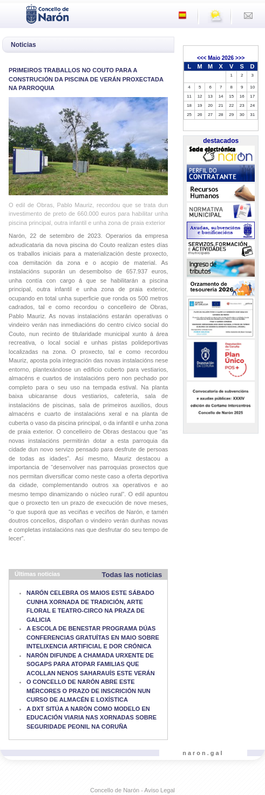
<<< (202, 58)
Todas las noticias (132, 575)
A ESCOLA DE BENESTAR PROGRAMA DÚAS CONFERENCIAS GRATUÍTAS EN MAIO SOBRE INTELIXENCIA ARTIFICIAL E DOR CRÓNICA (92, 637)
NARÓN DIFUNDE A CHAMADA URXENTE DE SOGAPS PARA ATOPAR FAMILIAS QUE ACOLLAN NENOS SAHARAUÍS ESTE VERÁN (90, 664)
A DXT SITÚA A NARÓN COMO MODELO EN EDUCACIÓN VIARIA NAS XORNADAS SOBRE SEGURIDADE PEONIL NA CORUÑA (91, 717)
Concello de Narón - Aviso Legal (132, 790)
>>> (240, 58)
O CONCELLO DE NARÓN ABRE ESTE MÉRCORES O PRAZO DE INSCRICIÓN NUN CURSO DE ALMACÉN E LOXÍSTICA (88, 691)
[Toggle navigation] (11, 13)
